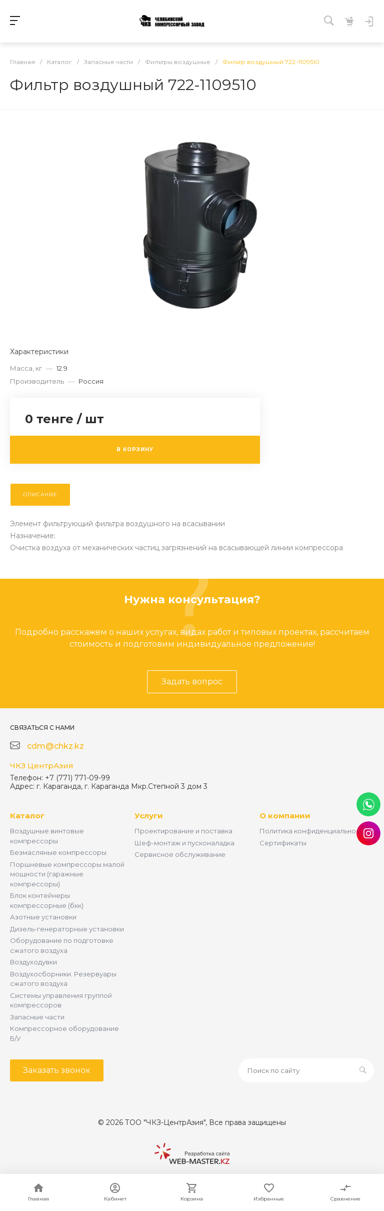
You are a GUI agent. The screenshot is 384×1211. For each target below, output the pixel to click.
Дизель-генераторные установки (67, 929)
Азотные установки (43, 917)
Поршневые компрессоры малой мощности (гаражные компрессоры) (67, 874)
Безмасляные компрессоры (58, 852)
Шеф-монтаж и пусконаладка (184, 843)
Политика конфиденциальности (314, 831)
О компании (285, 815)
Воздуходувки (33, 962)
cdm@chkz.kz (55, 746)
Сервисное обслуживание (180, 854)
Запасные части (37, 1017)
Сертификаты (283, 843)
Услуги (148, 815)
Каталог (27, 815)
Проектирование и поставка (183, 831)
